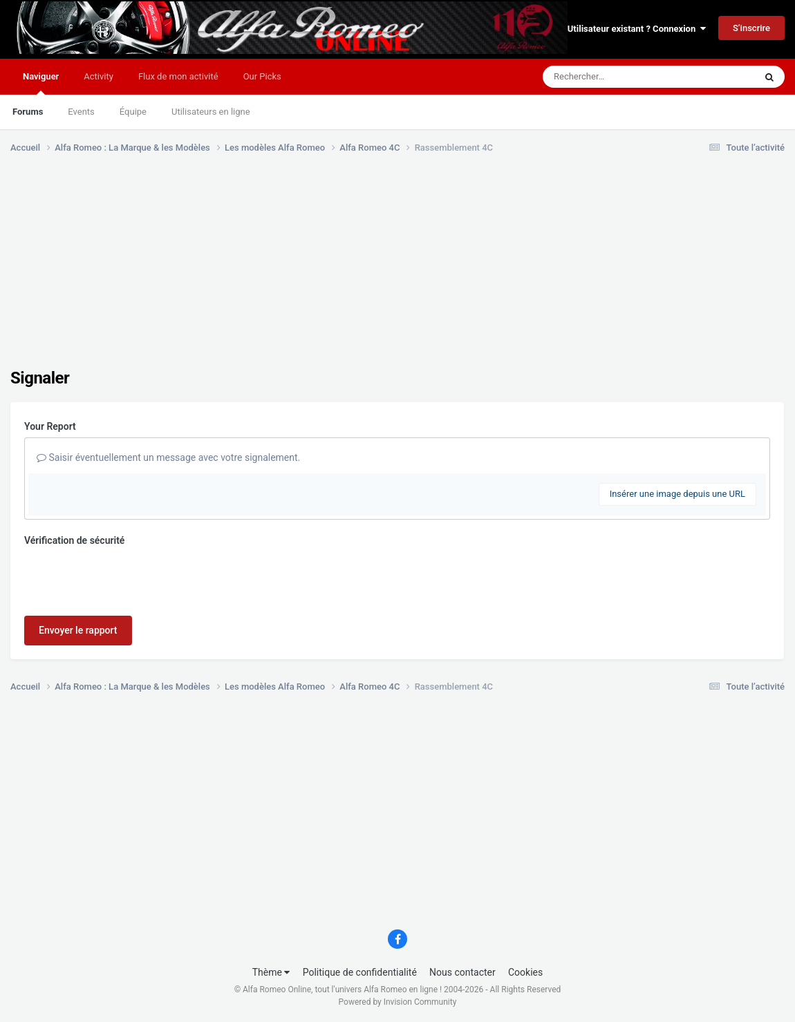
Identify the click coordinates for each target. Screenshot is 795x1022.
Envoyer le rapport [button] (78, 630)
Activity (98, 76)
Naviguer (41, 83)
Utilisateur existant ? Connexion (637, 28)
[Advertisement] (262, 271)
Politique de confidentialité (360, 972)
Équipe (133, 111)
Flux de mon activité (178, 76)
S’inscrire (751, 28)
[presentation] (129, 578)
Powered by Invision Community (398, 1002)
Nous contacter (462, 972)
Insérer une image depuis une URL (677, 494)
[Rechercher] (611, 77)
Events (81, 111)
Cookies (525, 972)
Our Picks (262, 76)
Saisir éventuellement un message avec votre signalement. (168, 457)
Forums (27, 111)
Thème (271, 972)
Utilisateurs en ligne (210, 111)
